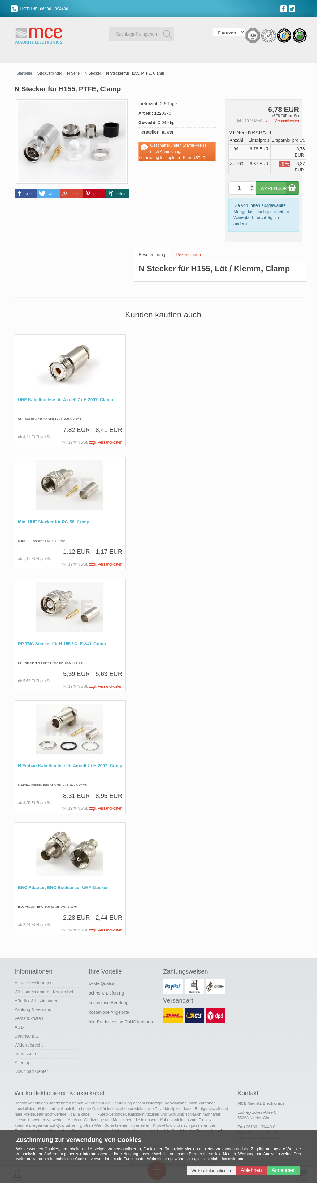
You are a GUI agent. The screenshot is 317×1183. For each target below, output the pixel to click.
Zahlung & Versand (33, 1008)
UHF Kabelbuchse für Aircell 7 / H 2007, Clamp (65, 400)
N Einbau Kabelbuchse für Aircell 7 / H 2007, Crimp (70, 765)
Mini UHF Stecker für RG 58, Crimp (53, 521)
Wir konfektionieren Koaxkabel (44, 990)
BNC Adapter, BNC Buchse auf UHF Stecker (63, 887)
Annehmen (284, 1170)
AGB (19, 1026)
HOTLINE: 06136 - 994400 (39, 8)
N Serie (73, 73)
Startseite (24, 73)
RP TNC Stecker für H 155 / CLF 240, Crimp (62, 643)
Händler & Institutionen (37, 999)
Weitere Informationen (211, 1170)
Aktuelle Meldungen (34, 981)
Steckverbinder (49, 73)
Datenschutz (27, 1035)
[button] (26, 193)
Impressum (25, 1052)
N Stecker (93, 73)
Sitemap (22, 1061)
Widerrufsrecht (29, 1044)
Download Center (31, 1070)
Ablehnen (251, 1170)
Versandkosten (29, 1017)
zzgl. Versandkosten (282, 120)
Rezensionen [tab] (188, 254)
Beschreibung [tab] (152, 254)
